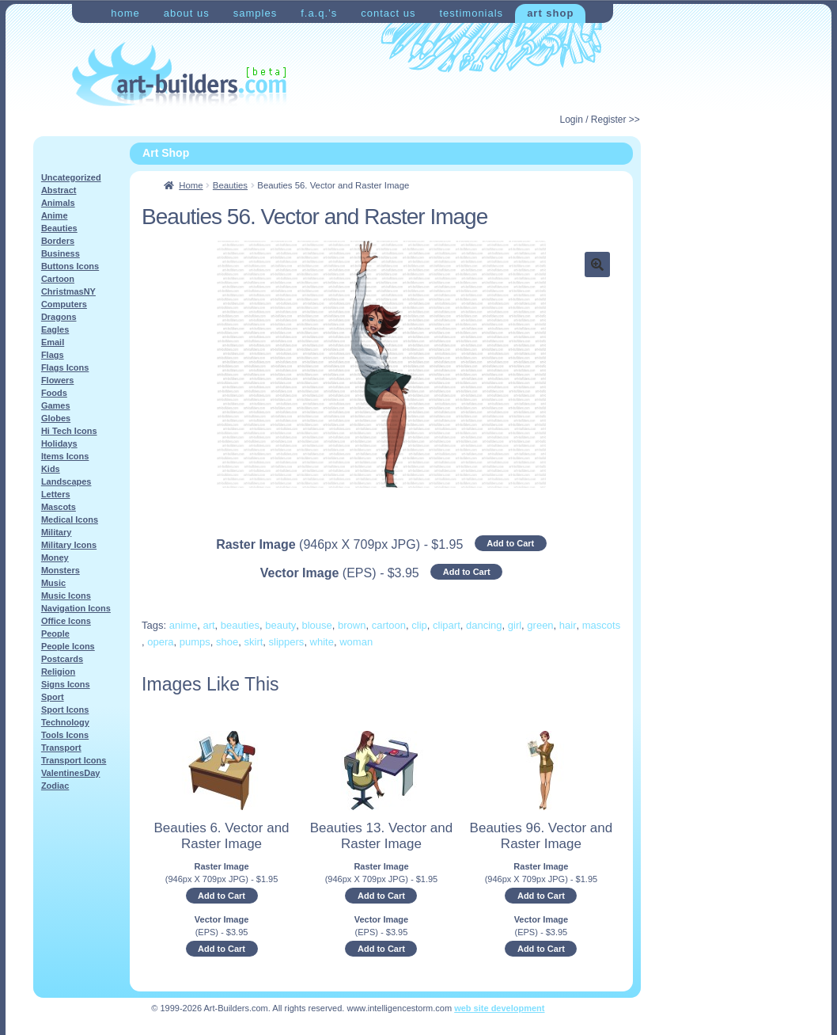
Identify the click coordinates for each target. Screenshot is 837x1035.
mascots (601, 625)
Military (56, 532)
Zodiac (55, 785)
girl (514, 625)
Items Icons (65, 456)
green (540, 625)
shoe (227, 642)
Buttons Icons (70, 266)
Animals (58, 202)
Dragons (59, 317)
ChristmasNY (68, 291)
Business (60, 253)
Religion (58, 671)
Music (53, 583)
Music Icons (66, 595)
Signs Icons (65, 684)
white (322, 642)
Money (55, 557)
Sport (52, 697)
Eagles (55, 329)
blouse (317, 625)
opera (160, 642)
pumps (195, 642)
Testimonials (471, 13)
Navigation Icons (76, 608)
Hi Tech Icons (69, 431)
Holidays (59, 443)
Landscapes (66, 481)
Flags (52, 355)
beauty (280, 625)
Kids (50, 469)
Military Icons (69, 545)
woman (356, 642)
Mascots (58, 507)
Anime (54, 215)
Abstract (59, 190)
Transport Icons (74, 760)
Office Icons (66, 621)
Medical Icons (69, 519)
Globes (55, 418)
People (55, 633)
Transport (61, 747)
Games (55, 405)
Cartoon (57, 278)
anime (183, 625)
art (208, 625)
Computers (64, 304)
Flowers (57, 380)
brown (351, 625)
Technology (65, 722)
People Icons (68, 646)
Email (52, 342)
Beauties (230, 185)
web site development (499, 1008)
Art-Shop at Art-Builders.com (179, 74)
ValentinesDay (70, 773)
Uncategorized (71, 177)
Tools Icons (65, 735)
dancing (484, 625)
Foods (54, 393)
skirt (253, 642)
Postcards (62, 659)
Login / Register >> (599, 119)
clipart (446, 625)
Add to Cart (510, 543)
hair (568, 625)
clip (419, 625)
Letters (55, 494)
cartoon (389, 625)
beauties (240, 625)
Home (125, 13)
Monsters (60, 570)
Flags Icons (65, 367)
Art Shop (550, 13)
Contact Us (388, 13)
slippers (287, 642)
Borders (57, 240)
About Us (187, 13)
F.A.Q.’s (319, 13)
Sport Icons (65, 709)
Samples (255, 13)
